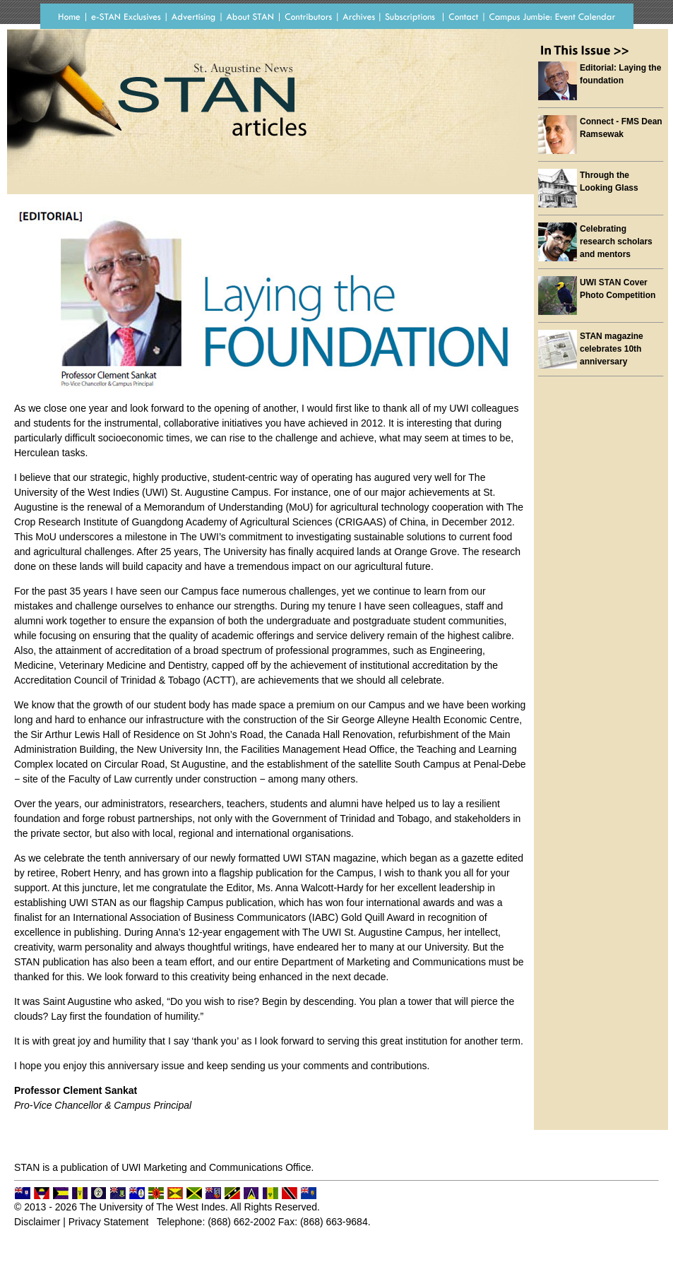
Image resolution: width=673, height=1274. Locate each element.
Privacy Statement (109, 1221)
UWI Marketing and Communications (201, 1167)
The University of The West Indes (152, 1207)
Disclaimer (37, 1221)
